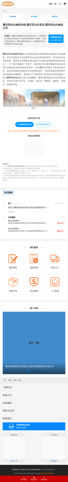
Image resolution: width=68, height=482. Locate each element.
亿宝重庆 (39, 67)
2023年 (13, 16)
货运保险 (34, 291)
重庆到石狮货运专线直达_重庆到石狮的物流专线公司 (29, 366)
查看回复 (11, 212)
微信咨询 (33, 479)
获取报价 (44, 478)
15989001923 (43, 124)
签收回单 (34, 268)
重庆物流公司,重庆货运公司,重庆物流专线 (26, 469)
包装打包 (13, 291)
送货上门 (55, 268)
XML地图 (37, 473)
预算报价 (13, 268)
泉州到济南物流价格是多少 (36, 223)
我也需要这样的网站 (47, 473)
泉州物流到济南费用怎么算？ (37, 231)
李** (9, 203)
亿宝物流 (11, 217)
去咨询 (60, 231)
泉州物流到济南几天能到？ (17, 231)
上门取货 (55, 291)
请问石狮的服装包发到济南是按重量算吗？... (28, 207)
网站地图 (30, 473)
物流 (4, 11)
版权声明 (17, 473)
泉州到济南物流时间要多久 (17, 223)
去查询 (61, 223)
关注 (55, 16)
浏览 (34, 16)
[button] (27, 371)
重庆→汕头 (18, 380)
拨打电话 (24, 478)
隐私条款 (24, 473)
